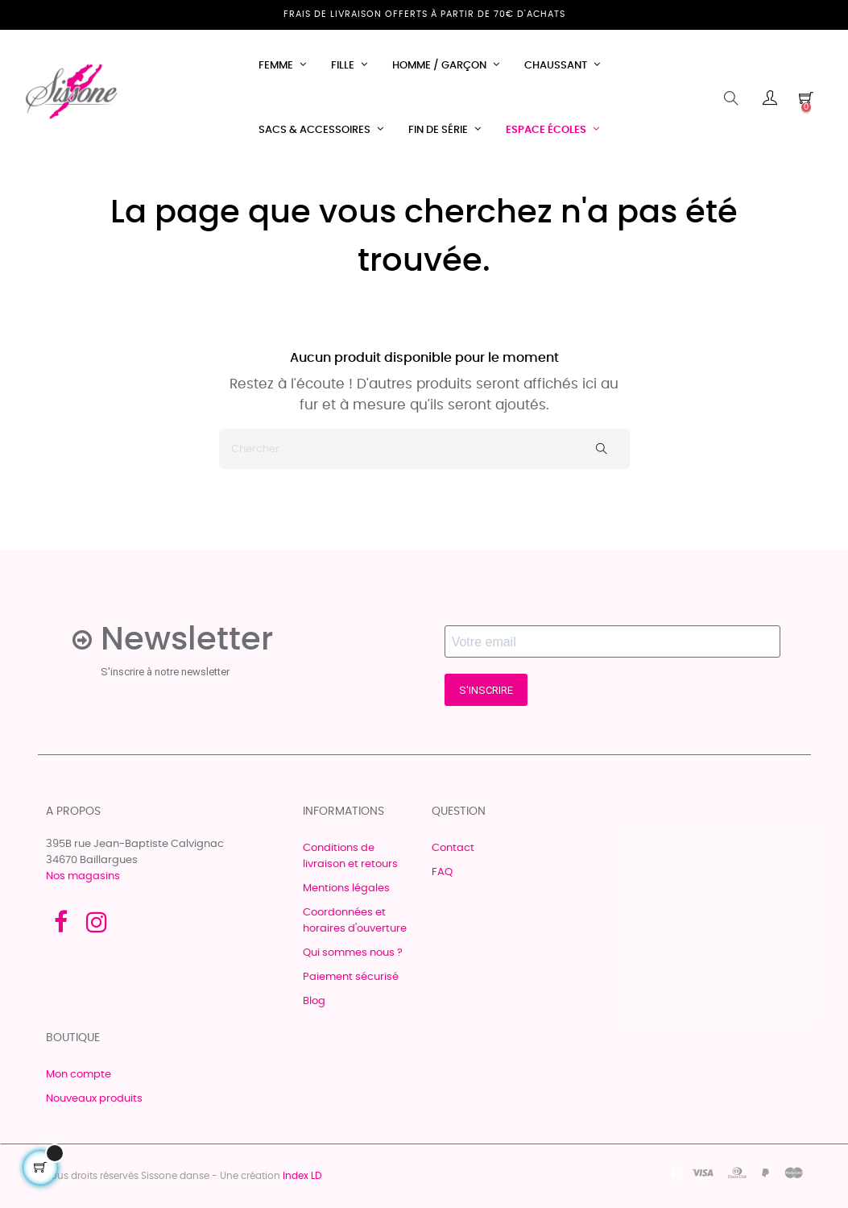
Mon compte (78, 1074)
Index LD (302, 1176)
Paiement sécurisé (351, 977)
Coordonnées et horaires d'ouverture (355, 920)
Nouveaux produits (94, 1099)
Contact (453, 848)
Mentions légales (346, 888)
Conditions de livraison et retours (350, 856)
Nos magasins (83, 876)
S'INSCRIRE (486, 690)
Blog (314, 1001)
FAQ (442, 872)
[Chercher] (424, 449)
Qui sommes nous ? (353, 953)
